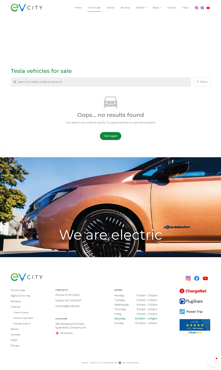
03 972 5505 (72, 295)
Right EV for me (20, 295)
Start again (110, 136)
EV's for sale (94, 7)
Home (78, 7)
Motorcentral (129, 363)
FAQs (185, 7)
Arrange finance (22, 323)
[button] (213, 362)
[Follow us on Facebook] (202, 8)
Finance (141, 7)
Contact (172, 7)
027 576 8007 (73, 300)
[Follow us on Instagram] (196, 8)
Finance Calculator (23, 318)
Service (111, 7)
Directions (66, 333)
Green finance (21, 312)
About (157, 7)
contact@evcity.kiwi (67, 306)
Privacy (15, 345)
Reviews (125, 7)
